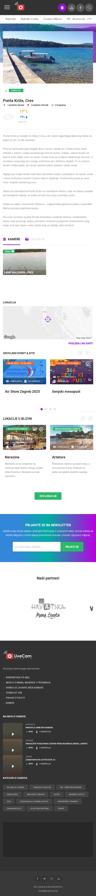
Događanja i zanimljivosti (34, 801)
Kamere (14, 239)
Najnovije (10, 19)
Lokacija (16, 90)
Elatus (54, 891)
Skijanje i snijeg (36, 794)
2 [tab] (46, 409)
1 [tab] (41, 409)
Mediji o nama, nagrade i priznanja (28, 682)
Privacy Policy (15, 697)
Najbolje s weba (29, 19)
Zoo (9, 801)
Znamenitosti (14, 808)
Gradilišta (12, 794)
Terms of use (14, 692)
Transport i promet (68, 801)
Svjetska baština (39, 808)
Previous (80, 352)
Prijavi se (72, 547)
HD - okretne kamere (78, 19)
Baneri (10, 702)
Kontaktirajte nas (17, 677)
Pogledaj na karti (81, 343)
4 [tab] (54, 409)
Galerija (37, 239)
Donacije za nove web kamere (24, 687)
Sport (61, 808)
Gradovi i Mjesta (53, 19)
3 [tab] (50, 409)
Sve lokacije (48, 496)
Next (87, 352)
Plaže (57, 794)
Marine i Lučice (77, 794)
